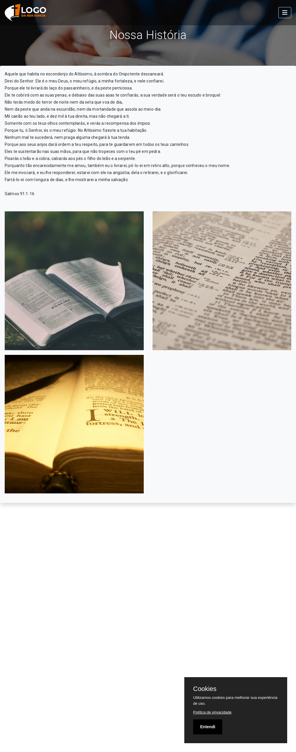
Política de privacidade (212, 712)
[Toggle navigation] (284, 12)
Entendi (207, 726)
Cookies (204, 689)
